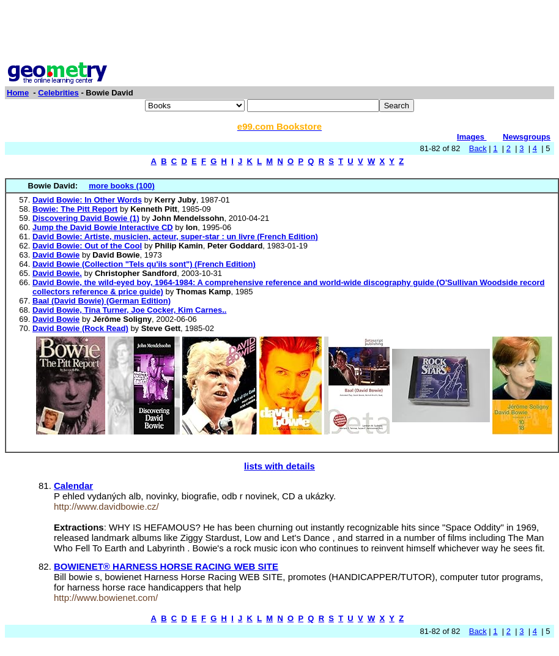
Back (478, 148)
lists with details (279, 466)
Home (18, 92)
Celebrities (58, 92)
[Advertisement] (279, 32)
